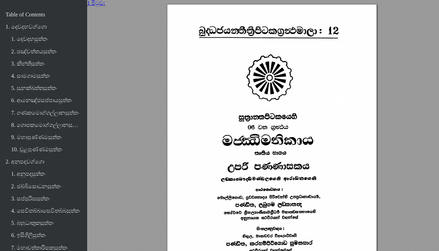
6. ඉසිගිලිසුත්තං (28, 235)
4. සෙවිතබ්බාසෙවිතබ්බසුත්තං (46, 211)
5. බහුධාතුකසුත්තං (32, 223)
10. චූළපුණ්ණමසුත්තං (37, 149)
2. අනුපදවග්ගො (25, 162)
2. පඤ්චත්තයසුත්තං (34, 51)
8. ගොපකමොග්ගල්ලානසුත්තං (46, 125)
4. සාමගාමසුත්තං (31, 76)
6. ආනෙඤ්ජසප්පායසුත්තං (42, 100)
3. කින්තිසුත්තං (28, 64)
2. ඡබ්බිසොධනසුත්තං (36, 186)
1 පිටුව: (96, 3)
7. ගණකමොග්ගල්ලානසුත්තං (45, 113)
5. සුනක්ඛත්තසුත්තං (34, 88)
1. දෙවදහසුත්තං (29, 39)
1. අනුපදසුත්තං (28, 174)
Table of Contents (25, 14)
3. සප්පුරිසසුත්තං (30, 198)
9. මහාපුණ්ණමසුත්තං (36, 137)
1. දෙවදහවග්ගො (26, 27)
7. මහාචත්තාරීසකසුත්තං (39, 248)
